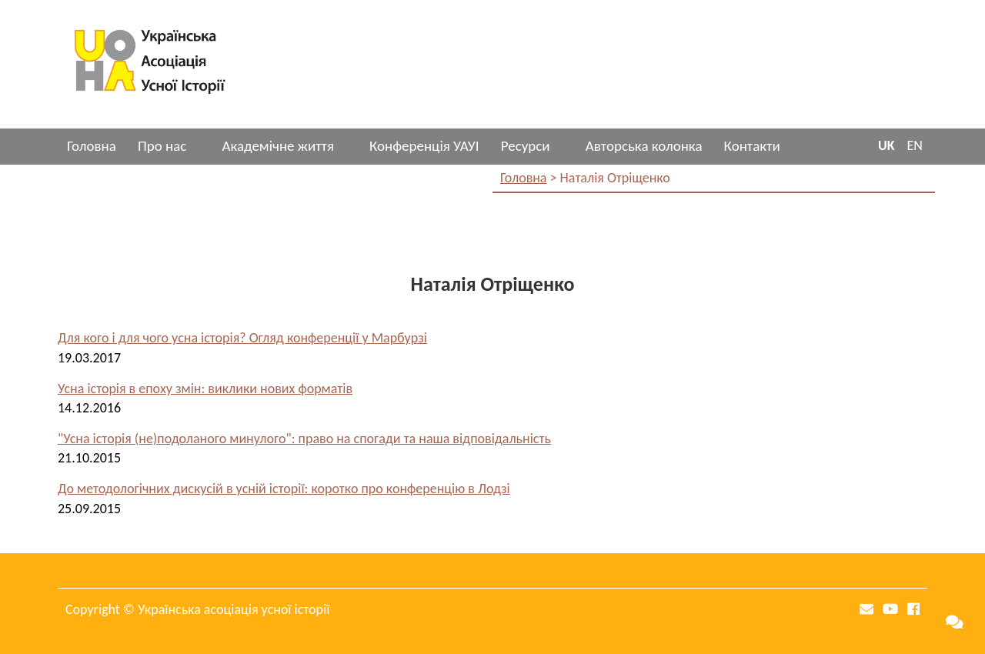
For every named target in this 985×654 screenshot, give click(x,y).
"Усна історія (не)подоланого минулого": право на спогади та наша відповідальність (304, 438)
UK (886, 145)
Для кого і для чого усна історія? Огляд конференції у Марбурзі (242, 337)
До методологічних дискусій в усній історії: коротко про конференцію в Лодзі (284, 488)
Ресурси (525, 146)
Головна (91, 146)
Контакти (752, 146)
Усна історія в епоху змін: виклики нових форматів (205, 388)
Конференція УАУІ (424, 146)
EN (915, 145)
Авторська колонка (644, 146)
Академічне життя (277, 146)
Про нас (162, 146)
